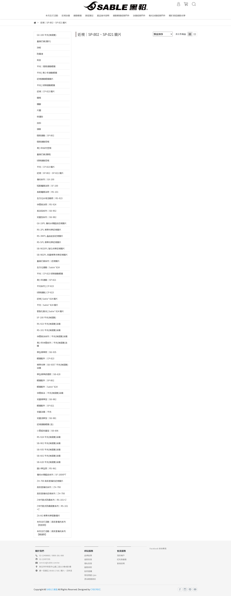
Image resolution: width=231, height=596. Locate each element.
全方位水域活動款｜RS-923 (49, 198)
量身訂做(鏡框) (44, 154)
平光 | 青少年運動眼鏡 (47, 72)
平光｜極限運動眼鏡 (46, 66)
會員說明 (121, 563)
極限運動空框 (43, 141)
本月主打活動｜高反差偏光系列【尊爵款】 (51, 523)
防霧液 (40, 53)
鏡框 (39, 97)
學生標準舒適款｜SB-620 (48, 374)
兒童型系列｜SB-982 (46, 217)
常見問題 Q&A (90, 575)
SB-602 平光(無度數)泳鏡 (48, 455)
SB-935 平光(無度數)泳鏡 (48, 449)
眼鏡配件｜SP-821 (45, 405)
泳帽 (39, 47)
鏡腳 (39, 104)
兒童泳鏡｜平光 (44, 411)
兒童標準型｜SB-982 (46, 399)
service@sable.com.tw (49, 562)
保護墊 (40, 116)
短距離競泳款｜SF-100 (47, 185)
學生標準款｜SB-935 (46, 352)
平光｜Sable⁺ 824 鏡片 (47, 304)
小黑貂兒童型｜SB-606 (47, 430)
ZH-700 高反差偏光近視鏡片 (50, 480)
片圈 (39, 110)
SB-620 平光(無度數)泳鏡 (48, 462)
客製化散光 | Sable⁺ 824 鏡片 (50, 311)
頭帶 (39, 129)
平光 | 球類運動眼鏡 (46, 85)
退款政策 (88, 559)
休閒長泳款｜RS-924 (46, 204)
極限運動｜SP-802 (45, 135)
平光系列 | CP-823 (45, 286)
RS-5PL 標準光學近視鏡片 (49, 242)
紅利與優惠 (122, 559)
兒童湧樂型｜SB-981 (46, 418)
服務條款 (88, 567)
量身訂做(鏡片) (44, 41)
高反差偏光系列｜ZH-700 (49, 487)
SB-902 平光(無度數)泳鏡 (48, 443)
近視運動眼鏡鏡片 (45, 78)
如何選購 (88, 571)
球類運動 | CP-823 (45, 292)
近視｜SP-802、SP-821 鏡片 (50, 172)
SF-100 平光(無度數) (46, 317)
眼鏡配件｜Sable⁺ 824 (47, 386)
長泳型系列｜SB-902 (46, 210)
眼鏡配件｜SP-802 (45, 380)
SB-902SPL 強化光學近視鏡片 (51, 248)
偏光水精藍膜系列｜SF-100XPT (51, 474)
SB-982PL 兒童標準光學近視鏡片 (52, 254)
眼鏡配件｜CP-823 (45, 358)
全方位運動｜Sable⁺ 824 (48, 267)
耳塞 (39, 59)
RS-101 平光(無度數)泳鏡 (48, 330)
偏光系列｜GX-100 (45, 179)
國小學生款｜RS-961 (46, 468)
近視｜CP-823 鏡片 (46, 91)
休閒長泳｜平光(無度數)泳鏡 (50, 392)
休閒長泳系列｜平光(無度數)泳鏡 (52, 336)
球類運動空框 (43, 160)
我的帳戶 (121, 555)
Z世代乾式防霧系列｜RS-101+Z (51, 499)
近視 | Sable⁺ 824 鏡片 (47, 298)
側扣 (39, 122)
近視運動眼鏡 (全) (45, 424)
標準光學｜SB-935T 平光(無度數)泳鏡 (52, 366)
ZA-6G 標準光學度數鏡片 (48, 515)
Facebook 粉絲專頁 (158, 548)
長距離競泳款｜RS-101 (47, 191)
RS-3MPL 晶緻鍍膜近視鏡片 (50, 235)
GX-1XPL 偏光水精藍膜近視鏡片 (51, 223)
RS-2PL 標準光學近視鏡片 (49, 229)
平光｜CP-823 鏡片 (46, 166)
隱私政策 (88, 563)
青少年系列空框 (44, 147)
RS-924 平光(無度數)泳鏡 (48, 436)
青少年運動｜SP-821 (46, 279)
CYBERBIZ (95, 589)
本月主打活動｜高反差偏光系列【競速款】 (51, 533)
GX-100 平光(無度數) (46, 34)
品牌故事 (88, 555)
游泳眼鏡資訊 (90, 579)
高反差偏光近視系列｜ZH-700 (51, 493)
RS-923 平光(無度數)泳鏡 (48, 323)
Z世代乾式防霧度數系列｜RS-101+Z (52, 507)
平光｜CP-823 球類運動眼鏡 (50, 273)
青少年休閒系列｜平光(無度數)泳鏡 (52, 344)
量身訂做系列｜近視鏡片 (48, 260)
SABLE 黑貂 (51, 589)
